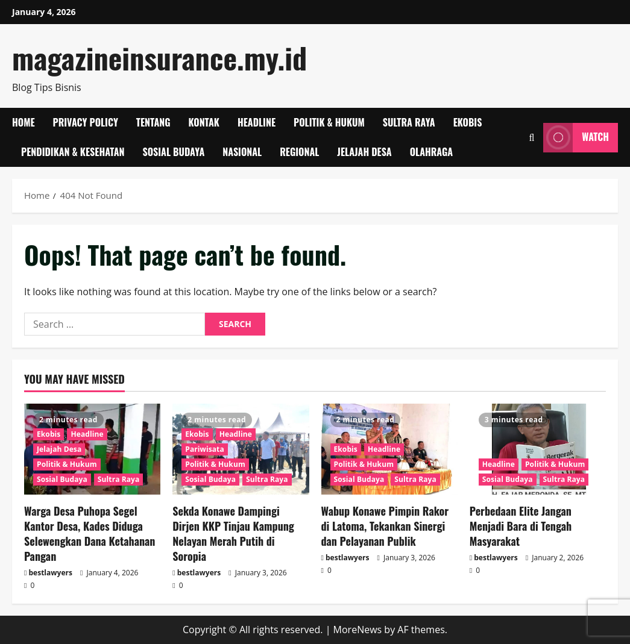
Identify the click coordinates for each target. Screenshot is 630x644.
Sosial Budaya (173, 152)
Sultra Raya (409, 122)
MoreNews (357, 629)
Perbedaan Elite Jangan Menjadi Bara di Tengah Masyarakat (521, 526)
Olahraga (431, 152)
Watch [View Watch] (576, 137)
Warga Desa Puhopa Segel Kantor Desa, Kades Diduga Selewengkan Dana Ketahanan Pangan (89, 533)
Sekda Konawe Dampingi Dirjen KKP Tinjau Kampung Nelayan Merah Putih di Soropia (233, 533)
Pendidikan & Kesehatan (72, 152)
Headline (257, 122)
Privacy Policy (85, 122)
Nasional (242, 152)
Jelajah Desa (364, 152)
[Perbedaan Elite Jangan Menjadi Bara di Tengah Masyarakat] (538, 449)
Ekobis (467, 122)
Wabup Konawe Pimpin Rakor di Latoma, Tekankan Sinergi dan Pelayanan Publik (385, 526)
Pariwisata (204, 449)
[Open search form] (531, 137)
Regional (299, 152)
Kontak (204, 122)
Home (23, 122)
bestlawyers (50, 572)
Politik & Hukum (329, 122)
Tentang (153, 122)
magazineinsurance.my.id (159, 57)
